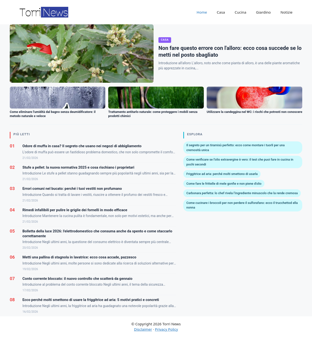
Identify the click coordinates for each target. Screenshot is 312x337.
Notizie (286, 12)
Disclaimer (143, 329)
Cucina (240, 12)
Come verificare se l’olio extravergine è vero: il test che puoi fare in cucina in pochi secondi (239, 162)
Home (202, 12)
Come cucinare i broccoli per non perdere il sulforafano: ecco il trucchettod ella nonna (242, 205)
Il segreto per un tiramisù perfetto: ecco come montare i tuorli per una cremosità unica (235, 147)
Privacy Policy (166, 329)
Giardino (263, 12)
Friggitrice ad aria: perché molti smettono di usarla (222, 174)
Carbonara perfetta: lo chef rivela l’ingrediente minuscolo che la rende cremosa (242, 193)
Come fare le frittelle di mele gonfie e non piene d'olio (223, 183)
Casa (221, 12)
